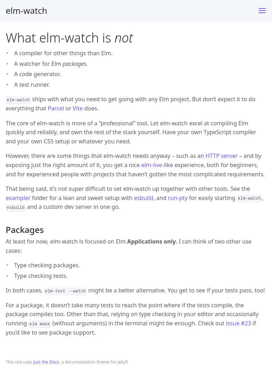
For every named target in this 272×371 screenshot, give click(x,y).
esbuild (143, 198)
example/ (18, 198)
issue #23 (238, 323)
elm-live (151, 165)
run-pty (177, 198)
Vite (78, 108)
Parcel (56, 108)
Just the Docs (46, 362)
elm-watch (26, 10)
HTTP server (221, 156)
